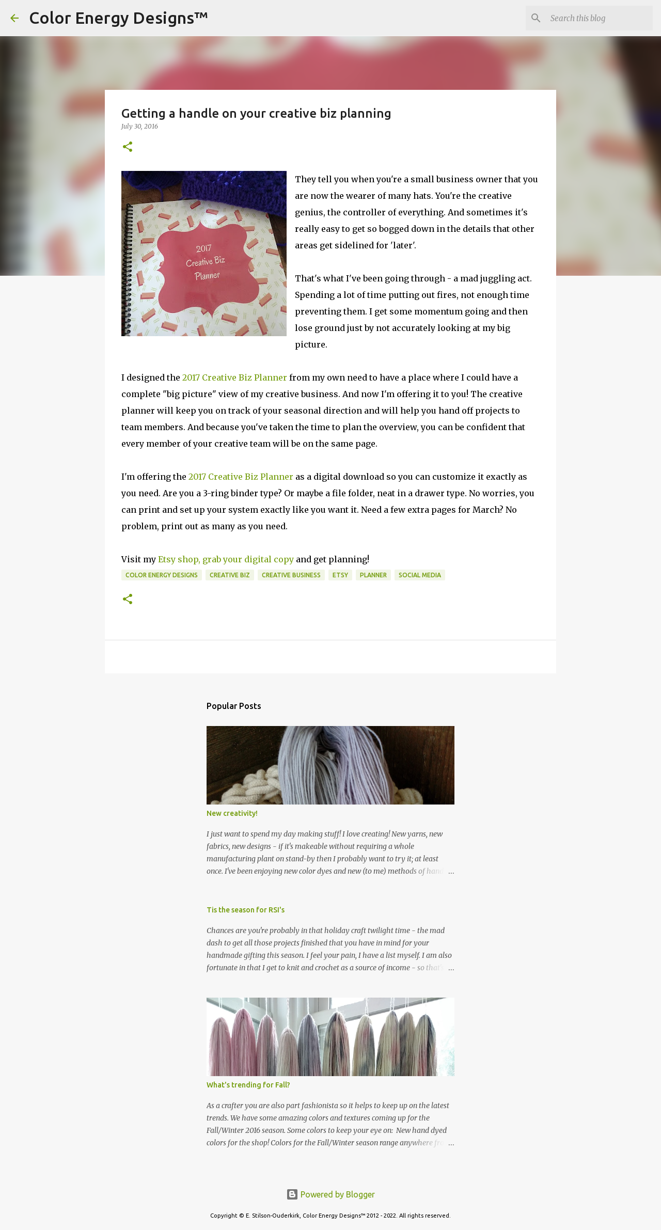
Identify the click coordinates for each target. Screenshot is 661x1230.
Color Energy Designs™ (118, 17)
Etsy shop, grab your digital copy (226, 559)
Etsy (340, 575)
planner (373, 575)
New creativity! (232, 813)
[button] (127, 147)
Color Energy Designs (161, 575)
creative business (291, 575)
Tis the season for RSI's (246, 910)
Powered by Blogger (330, 1194)
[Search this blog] (598, 18)
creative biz (230, 575)
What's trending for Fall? (248, 1085)
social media (420, 575)
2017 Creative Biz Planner (234, 377)
